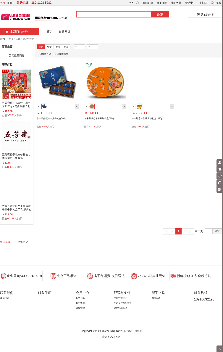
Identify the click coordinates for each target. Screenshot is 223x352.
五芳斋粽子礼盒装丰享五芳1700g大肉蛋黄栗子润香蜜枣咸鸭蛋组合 (16, 104)
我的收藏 (176, 2)
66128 (10, 218)
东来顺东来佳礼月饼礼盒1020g (147, 118)
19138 (92, 126)
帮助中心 (190, 2)
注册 (9, 2)
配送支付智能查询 (123, 303)
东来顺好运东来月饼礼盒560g (51, 118)
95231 (10, 115)
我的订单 (148, 2)
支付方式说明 (120, 298)
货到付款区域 (120, 307)
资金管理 (80, 307)
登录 (2, 2)
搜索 (160, 14)
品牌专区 (64, 31)
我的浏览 (162, 2)
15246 (44, 126)
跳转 (217, 231)
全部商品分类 (17, 31)
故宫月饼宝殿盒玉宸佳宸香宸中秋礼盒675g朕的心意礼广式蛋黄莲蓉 (16, 208)
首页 (50, 31)
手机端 (203, 2)
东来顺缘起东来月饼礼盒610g (99, 118)
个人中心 (134, 2)
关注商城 (216, 2)
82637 (10, 166)
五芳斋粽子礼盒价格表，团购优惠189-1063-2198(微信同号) (16, 156)
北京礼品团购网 (111, 336)
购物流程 (156, 298)
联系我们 (4, 298)
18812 (139, 126)
